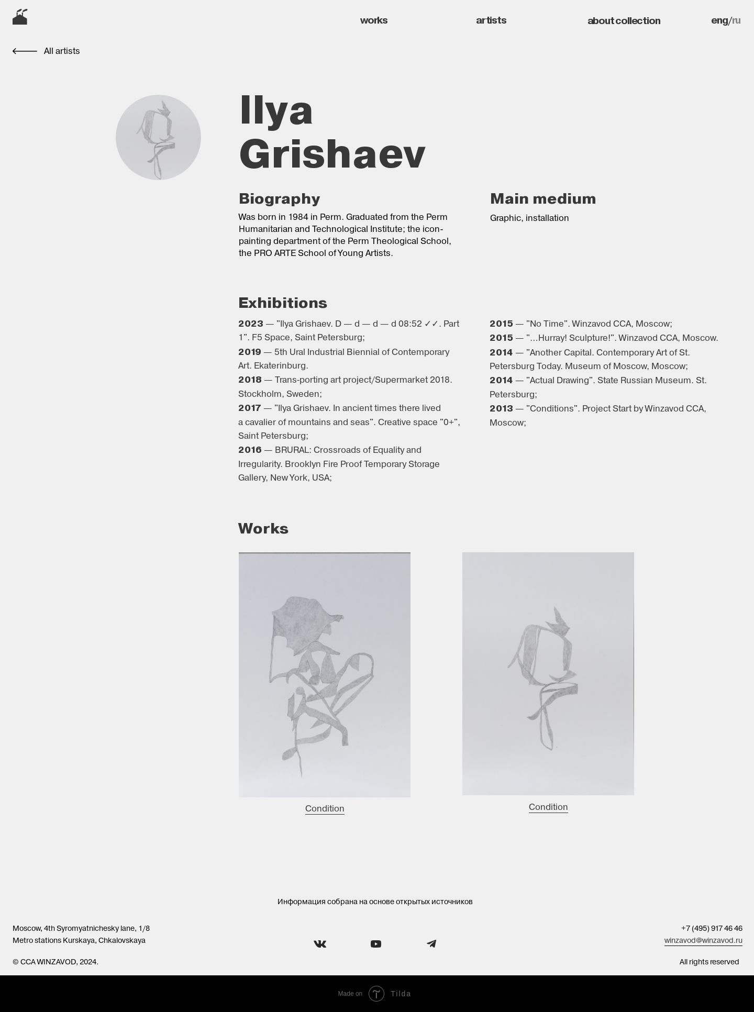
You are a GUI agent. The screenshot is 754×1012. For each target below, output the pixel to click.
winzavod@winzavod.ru (703, 941)
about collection (623, 21)
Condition (325, 808)
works (373, 20)
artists (491, 20)
